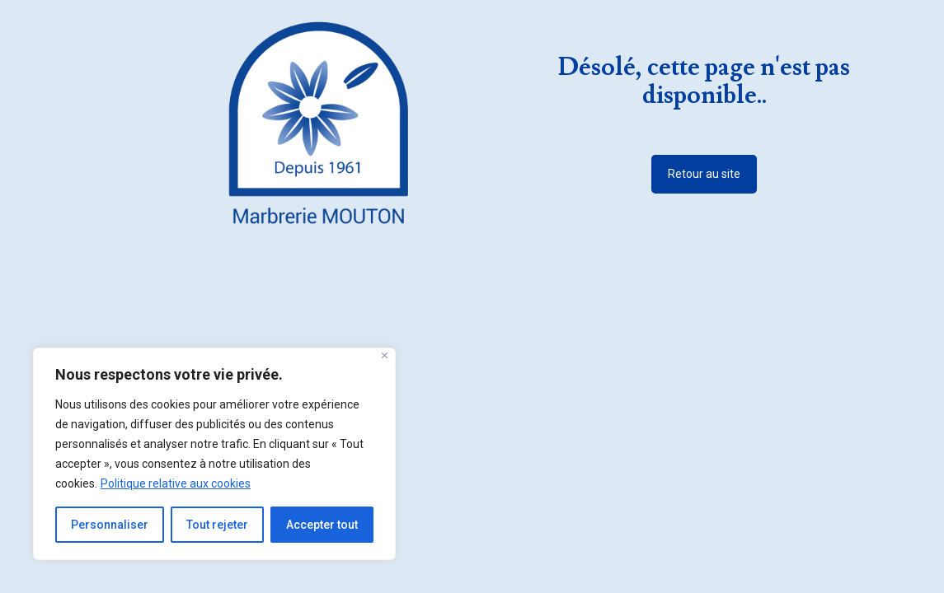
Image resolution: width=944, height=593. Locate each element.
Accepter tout (322, 524)
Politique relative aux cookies (176, 483)
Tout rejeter (217, 524)
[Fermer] (384, 355)
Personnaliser (109, 524)
